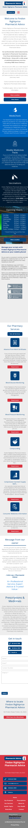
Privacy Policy (15, 825)
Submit (4, 693)
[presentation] (12, 687)
